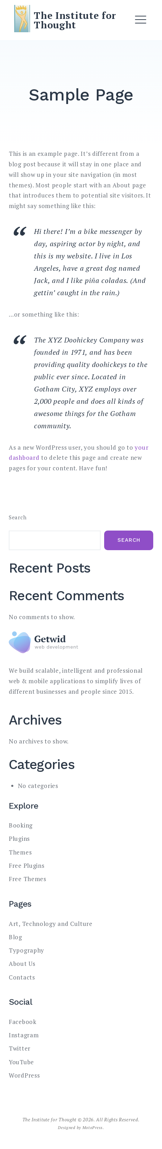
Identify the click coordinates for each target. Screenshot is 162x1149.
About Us (22, 964)
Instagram (24, 1035)
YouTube (21, 1062)
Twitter (20, 1048)
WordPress (24, 1075)
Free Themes (27, 879)
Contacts (22, 977)
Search (17, 517)
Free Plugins (26, 865)
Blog (15, 937)
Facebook (22, 1022)
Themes (20, 852)
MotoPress (92, 1127)
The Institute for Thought (75, 20)
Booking (21, 825)
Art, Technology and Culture (51, 924)
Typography (26, 950)
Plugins (19, 839)
